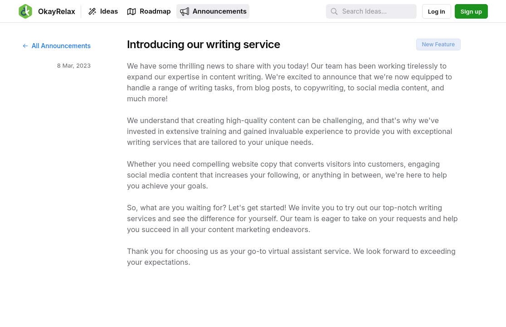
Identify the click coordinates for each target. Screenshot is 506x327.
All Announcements (56, 46)
